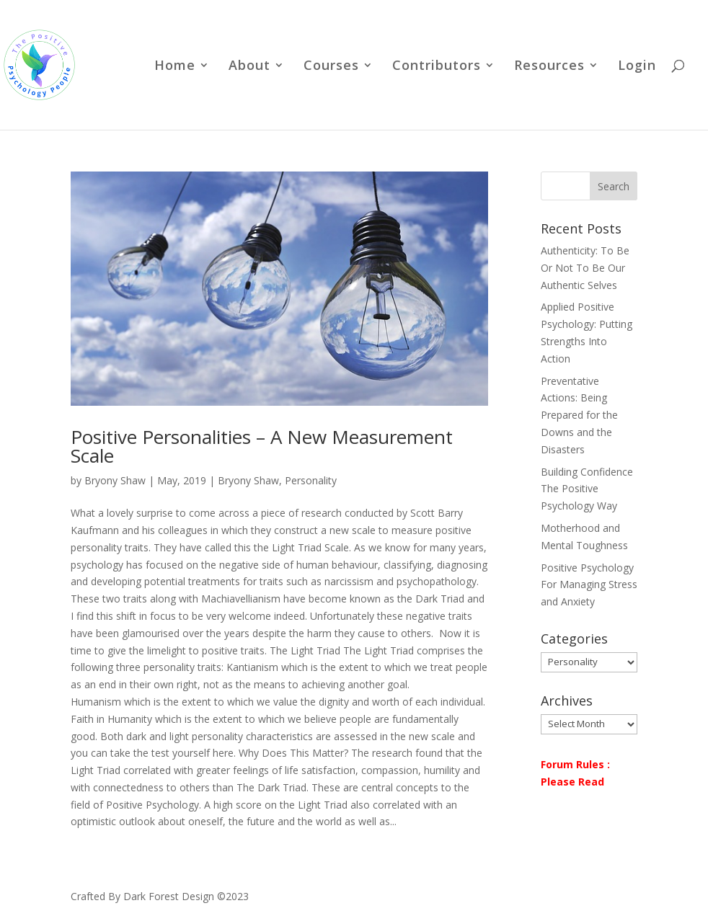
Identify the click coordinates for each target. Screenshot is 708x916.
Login (637, 67)
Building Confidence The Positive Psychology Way (587, 489)
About (249, 67)
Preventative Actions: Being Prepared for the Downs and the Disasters (579, 415)
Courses (331, 67)
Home (174, 67)
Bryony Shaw (115, 480)
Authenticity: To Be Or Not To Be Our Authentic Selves (585, 268)
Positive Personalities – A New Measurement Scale (262, 446)
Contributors (436, 67)
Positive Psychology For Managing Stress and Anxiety (589, 585)
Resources (549, 67)
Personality (311, 480)
